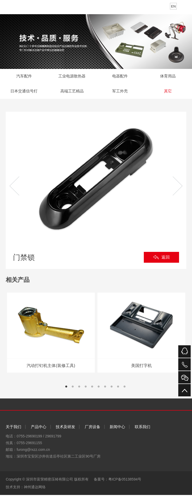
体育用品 (168, 76)
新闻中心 (117, 428)
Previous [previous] (14, 187)
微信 (184, 377)
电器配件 (120, 76)
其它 (168, 92)
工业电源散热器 (72, 76)
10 (126, 390)
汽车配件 (24, 76)
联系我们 (142, 428)
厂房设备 (92, 428)
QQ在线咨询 (184, 351)
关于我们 (13, 428)
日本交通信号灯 (24, 92)
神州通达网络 (35, 488)
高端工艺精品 (72, 92)
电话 (184, 364)
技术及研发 (65, 428)
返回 (165, 258)
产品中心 (38, 428)
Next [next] (178, 187)
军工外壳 (120, 92)
